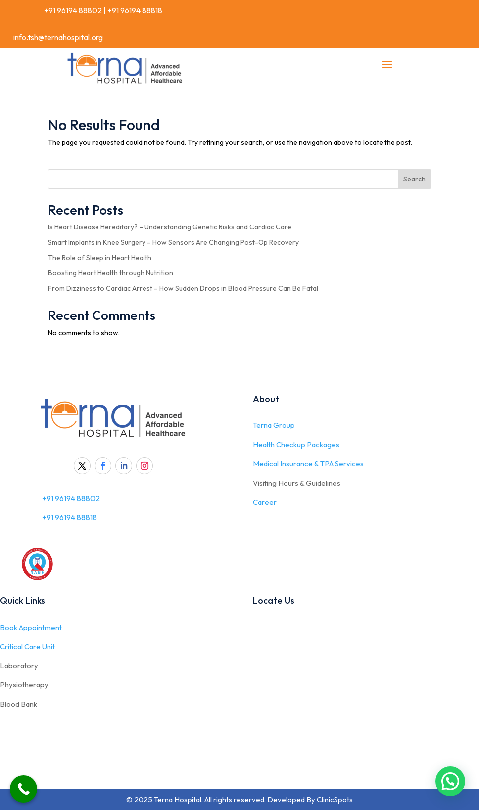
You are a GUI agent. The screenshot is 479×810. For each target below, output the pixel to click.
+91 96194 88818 (134, 10)
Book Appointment (31, 627)
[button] (450, 781)
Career (265, 502)
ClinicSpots (335, 799)
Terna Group (274, 425)
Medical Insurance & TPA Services (308, 463)
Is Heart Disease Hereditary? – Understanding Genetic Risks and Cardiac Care (169, 227)
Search (414, 179)
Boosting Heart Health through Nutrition (110, 273)
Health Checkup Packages (296, 444)
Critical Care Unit (27, 646)
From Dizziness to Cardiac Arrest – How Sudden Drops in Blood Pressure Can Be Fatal (183, 288)
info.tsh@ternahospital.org (58, 37)
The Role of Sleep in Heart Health (99, 257)
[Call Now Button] (23, 789)
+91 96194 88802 (72, 10)
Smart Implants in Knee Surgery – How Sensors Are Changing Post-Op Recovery (173, 242)
